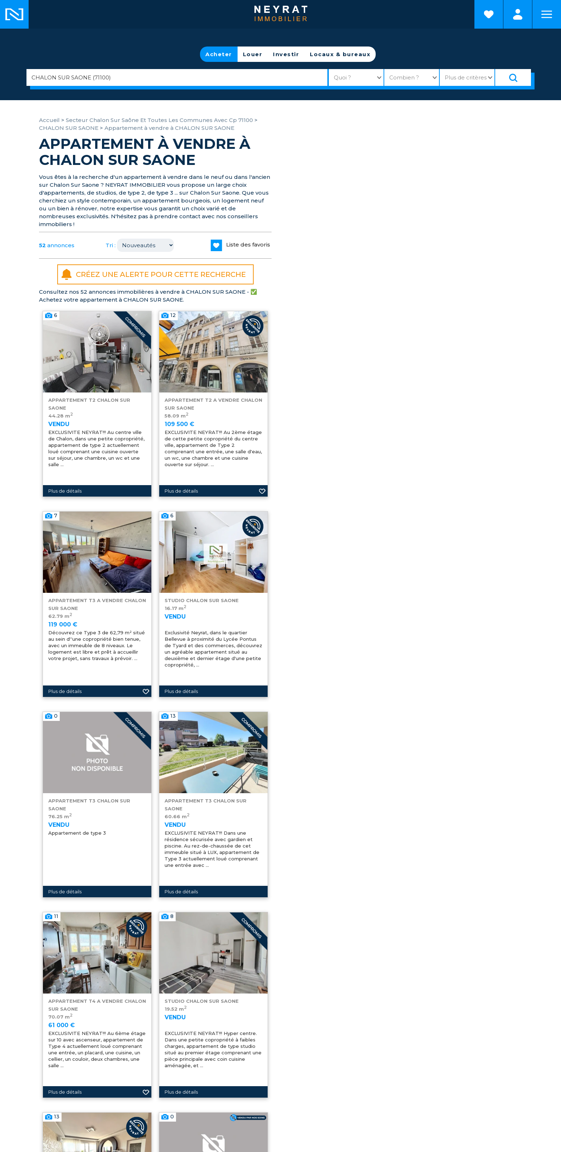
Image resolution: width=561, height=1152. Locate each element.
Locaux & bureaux (340, 54)
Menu (546, 14)
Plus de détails (65, 491)
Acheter (218, 54)
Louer (253, 54)
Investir (286, 54)
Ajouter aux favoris (262, 491)
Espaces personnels (517, 14)
